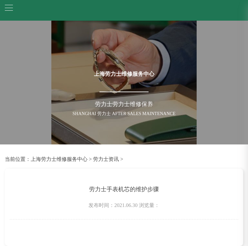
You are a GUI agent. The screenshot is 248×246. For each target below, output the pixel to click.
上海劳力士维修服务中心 (59, 159)
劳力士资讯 (106, 159)
